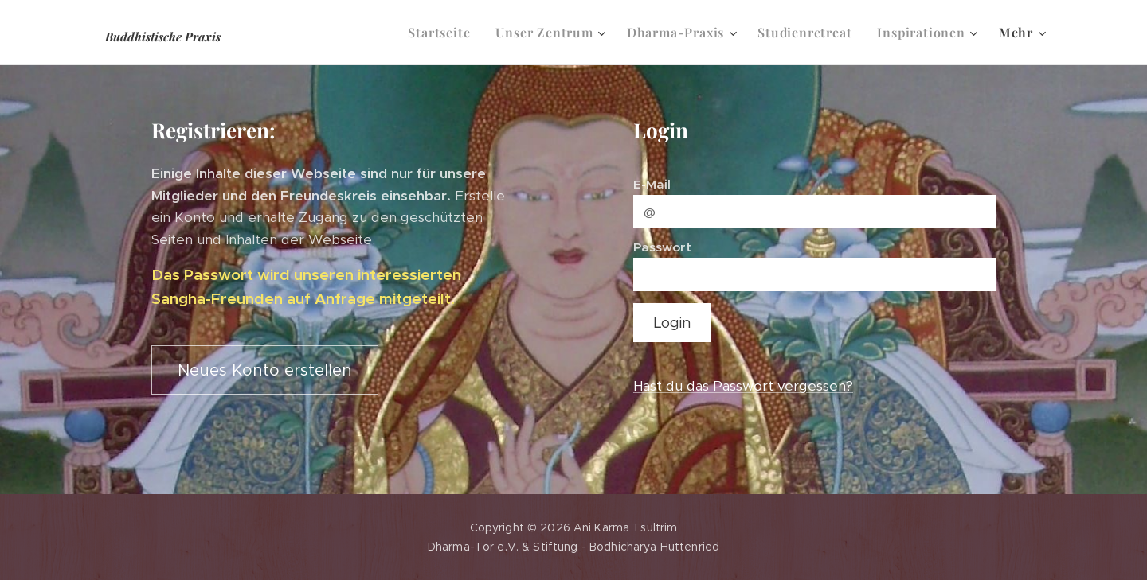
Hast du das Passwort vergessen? (743, 386)
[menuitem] (443, 33)
